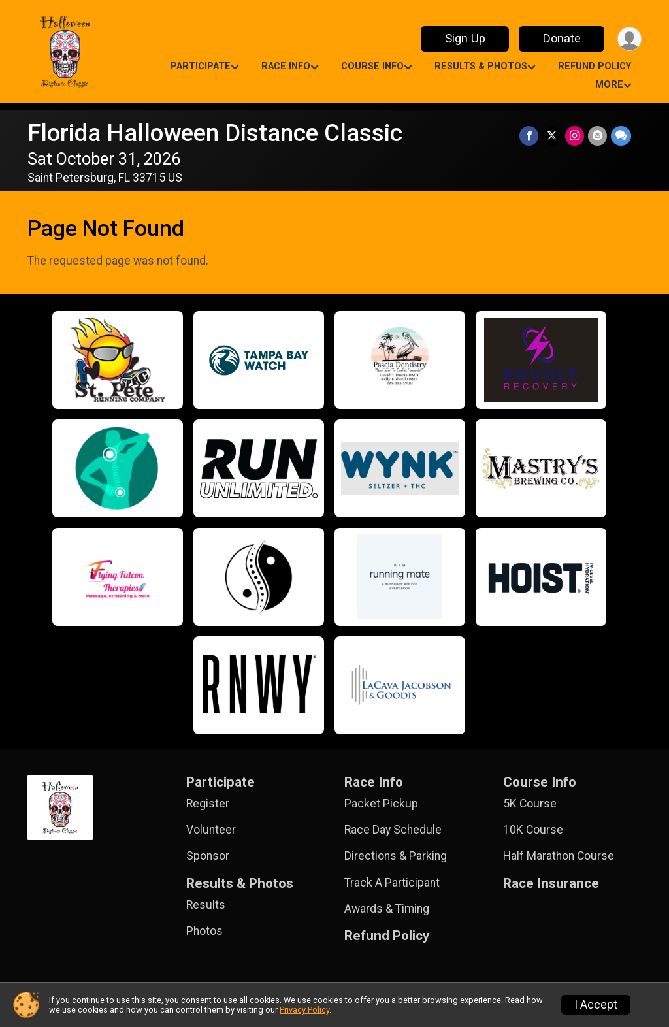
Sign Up (465, 38)
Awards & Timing (386, 908)
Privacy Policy (304, 1010)
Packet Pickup (381, 803)
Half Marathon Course (558, 855)
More (609, 84)
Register (207, 803)
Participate (201, 66)
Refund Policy (594, 66)
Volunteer (211, 829)
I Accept (595, 1004)
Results (205, 904)
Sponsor (207, 855)
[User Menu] (629, 39)
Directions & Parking (395, 855)
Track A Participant (392, 882)
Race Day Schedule (393, 829)
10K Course (533, 829)
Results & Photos (480, 66)
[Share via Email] (597, 135)
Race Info (285, 66)
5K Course (530, 803)
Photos (204, 930)
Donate (562, 38)
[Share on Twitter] (551, 135)
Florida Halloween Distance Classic (214, 133)
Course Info (372, 66)
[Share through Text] (621, 135)
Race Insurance (551, 883)
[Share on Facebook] (528, 135)
